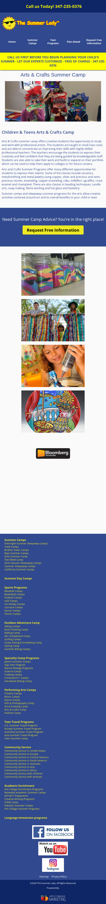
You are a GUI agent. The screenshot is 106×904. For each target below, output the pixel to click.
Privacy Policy (59, 876)
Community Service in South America (25, 760)
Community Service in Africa (20, 770)
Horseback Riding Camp (18, 681)
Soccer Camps (12, 610)
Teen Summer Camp (16, 738)
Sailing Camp (11, 645)
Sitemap (44, 876)
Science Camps (13, 671)
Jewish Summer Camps (17, 661)
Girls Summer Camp (16, 556)
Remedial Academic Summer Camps (25, 792)
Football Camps (13, 597)
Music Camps (12, 696)
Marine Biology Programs (18, 668)
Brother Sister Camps (16, 550)
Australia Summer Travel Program (23, 732)
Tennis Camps (12, 613)
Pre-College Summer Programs (21, 808)
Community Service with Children (23, 773)
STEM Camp (11, 802)
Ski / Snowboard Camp (17, 636)
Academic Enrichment (19, 786)
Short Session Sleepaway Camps (22, 563)
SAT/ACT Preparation (16, 795)
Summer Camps (33, 41)
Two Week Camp (13, 559)
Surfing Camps (12, 639)
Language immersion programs (25, 818)
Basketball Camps (14, 594)
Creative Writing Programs (19, 799)
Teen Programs (53, 41)
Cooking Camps (13, 674)
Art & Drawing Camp (16, 706)
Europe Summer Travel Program (22, 728)
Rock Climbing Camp (16, 629)
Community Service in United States (24, 750)
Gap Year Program (14, 664)
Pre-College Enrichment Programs (23, 789)
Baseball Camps (13, 591)
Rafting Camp (12, 632)
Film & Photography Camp (19, 703)
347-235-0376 (68, 6)
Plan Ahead (73, 41)
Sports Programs (15, 587)
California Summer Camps (19, 569)
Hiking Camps (12, 626)
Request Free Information (94, 41)
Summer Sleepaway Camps (20, 566)
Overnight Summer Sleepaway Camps (26, 543)
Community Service (17, 747)
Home (12, 41)
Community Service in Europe (21, 754)
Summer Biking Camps (17, 649)
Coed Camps (11, 546)
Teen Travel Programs (19, 722)
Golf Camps (11, 600)
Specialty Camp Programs (21, 658)
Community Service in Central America (26, 757)
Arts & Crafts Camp (15, 709)
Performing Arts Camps (20, 690)
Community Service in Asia (19, 767)
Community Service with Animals (23, 776)
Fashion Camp (12, 713)
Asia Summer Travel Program (21, 735)
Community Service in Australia (22, 763)
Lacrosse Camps (13, 607)
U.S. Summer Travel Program (20, 725)
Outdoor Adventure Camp (22, 623)
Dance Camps (12, 699)
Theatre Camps (13, 693)
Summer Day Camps (18, 578)
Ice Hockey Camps (14, 604)
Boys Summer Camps (16, 553)
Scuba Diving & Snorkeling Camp (23, 642)
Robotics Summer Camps (18, 805)
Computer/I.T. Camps (16, 677)
